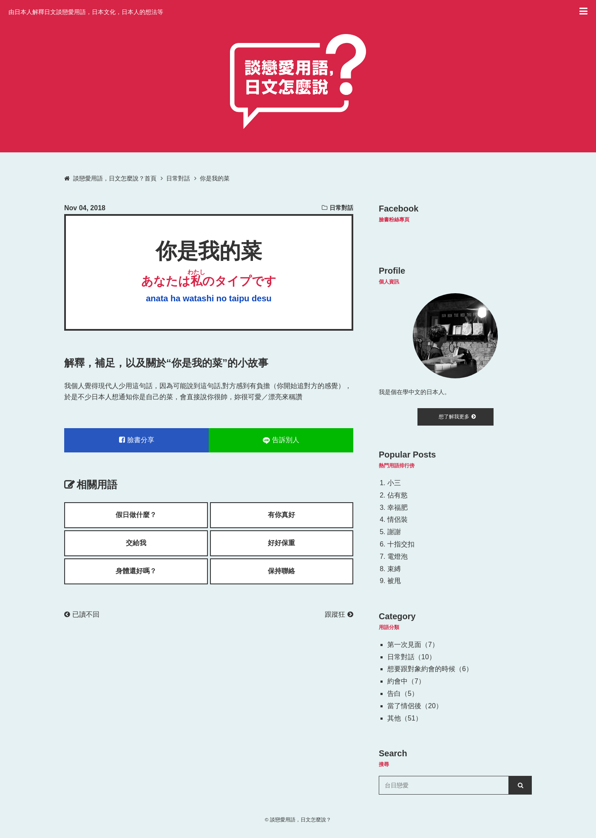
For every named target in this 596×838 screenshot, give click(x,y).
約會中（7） (406, 681)
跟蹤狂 (339, 614)
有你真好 (281, 514)
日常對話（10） (411, 657)
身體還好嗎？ (136, 571)
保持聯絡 (281, 571)
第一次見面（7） (413, 644)
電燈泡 (397, 556)
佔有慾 (397, 495)
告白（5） (402, 693)
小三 (394, 482)
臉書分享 (136, 439)
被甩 (394, 580)
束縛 (394, 568)
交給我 (136, 542)
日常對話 (341, 207)
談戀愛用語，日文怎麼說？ (300, 819)
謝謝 (394, 531)
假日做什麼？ (136, 514)
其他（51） (404, 718)
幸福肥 (397, 507)
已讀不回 (81, 614)
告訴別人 (281, 440)
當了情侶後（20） (415, 705)
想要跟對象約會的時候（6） (430, 668)
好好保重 (281, 542)
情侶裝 (397, 519)
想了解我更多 (457, 417)
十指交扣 (400, 544)
